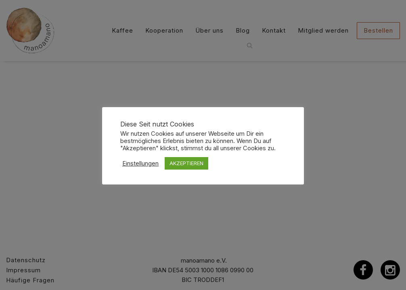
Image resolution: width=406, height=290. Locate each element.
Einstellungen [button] (140, 163)
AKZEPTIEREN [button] (186, 163)
